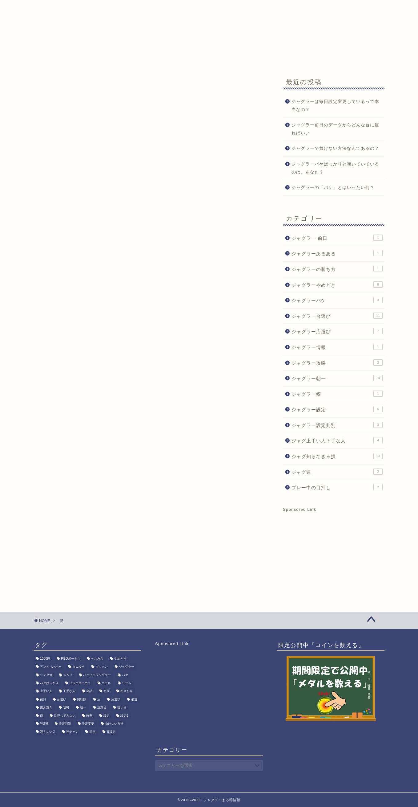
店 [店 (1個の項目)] (98, 699)
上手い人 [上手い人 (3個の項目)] (46, 691)
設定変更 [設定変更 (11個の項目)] (88, 723)
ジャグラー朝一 (337, 378)
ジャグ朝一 (82, 57)
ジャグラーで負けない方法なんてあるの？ (335, 148)
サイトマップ (258, 57)
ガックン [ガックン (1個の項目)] (101, 667)
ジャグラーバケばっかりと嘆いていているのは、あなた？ (335, 168)
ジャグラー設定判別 (337, 425)
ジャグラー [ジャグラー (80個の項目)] (126, 667)
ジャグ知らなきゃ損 (337, 456)
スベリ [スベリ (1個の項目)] (67, 675)
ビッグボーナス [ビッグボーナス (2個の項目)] (80, 683)
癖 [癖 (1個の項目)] (41, 715)
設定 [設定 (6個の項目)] (106, 715)
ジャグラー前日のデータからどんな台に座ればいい (335, 129)
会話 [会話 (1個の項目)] (89, 691)
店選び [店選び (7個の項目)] (115, 699)
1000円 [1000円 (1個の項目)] (45, 658)
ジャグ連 (337, 472)
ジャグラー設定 (337, 409)
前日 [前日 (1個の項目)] (43, 699)
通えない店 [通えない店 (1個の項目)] (47, 732)
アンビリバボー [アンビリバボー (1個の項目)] (51, 667)
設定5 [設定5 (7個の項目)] (124, 715)
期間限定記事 (172, 57)
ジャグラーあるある (337, 253)
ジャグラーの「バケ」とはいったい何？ (333, 187)
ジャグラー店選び (337, 331)
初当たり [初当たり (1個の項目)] (126, 691)
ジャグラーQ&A (126, 57)
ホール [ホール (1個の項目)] (106, 683)
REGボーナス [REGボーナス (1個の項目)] (70, 658)
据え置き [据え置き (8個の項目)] (46, 707)
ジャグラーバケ (337, 300)
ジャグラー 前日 (337, 238)
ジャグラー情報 (337, 347)
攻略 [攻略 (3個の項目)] (66, 707)
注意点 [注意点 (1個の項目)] (102, 707)
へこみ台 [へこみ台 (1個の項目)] (97, 658)
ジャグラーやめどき (337, 284)
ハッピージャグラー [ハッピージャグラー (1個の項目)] (97, 675)
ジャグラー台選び (337, 316)
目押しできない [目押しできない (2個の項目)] (64, 715)
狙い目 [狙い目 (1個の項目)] (122, 707)
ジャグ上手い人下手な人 (337, 440)
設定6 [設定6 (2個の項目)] (44, 723)
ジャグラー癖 (337, 394)
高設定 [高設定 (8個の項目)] (111, 732)
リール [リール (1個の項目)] (126, 683)
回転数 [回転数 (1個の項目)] (81, 699)
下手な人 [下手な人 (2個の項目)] (69, 691)
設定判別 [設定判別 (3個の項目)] (65, 723)
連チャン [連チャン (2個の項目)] (72, 732)
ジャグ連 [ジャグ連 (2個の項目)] (46, 675)
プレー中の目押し (337, 487)
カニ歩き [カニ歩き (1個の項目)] (78, 667)
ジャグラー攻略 (337, 362)
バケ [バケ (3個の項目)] (125, 675)
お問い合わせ (215, 57)
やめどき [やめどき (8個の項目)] (120, 658)
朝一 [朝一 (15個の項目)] (83, 707)
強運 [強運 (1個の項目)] (134, 699)
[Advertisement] (333, 550)
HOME (48, 57)
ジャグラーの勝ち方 (337, 269)
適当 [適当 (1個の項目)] (92, 732)
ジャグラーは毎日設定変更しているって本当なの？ (335, 105)
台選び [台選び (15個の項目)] (61, 699)
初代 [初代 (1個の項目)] (106, 691)
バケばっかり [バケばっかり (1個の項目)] (49, 683)
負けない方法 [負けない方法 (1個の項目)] (114, 723)
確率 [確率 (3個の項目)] (89, 715)
